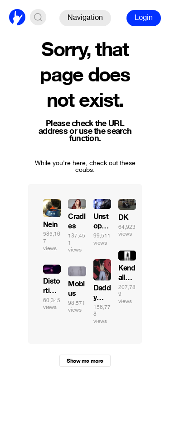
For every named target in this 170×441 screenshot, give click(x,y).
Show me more (85, 361)
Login (144, 17)
